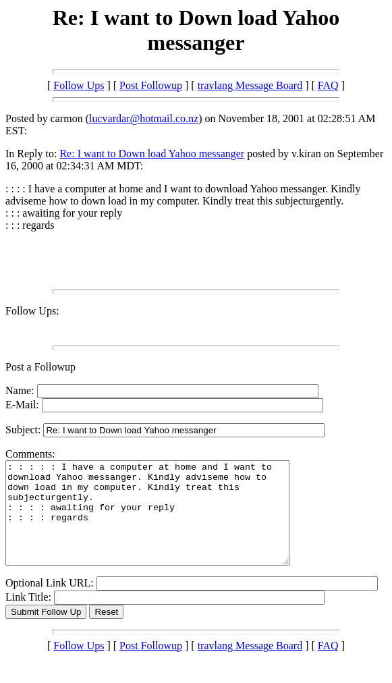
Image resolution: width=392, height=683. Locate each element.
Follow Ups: (32, 311)
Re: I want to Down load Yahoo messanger (151, 153)
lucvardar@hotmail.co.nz (143, 118)
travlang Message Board (250, 85)
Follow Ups (78, 85)
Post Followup (150, 85)
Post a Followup (40, 367)
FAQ (328, 85)
